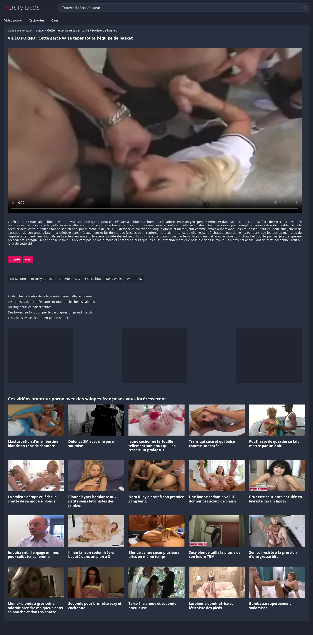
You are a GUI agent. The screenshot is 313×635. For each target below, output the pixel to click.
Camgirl (57, 20)
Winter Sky (134, 279)
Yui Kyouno (18, 279)
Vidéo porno (13, 20)
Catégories (36, 20)
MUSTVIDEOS (22, 7)
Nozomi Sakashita (88, 279)
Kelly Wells (114, 279)
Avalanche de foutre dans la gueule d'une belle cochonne (50, 296)
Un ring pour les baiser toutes (30, 307)
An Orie (64, 279)
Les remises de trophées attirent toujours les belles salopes (51, 302)
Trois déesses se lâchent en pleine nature (38, 318)
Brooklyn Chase (42, 279)
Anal (28, 259)
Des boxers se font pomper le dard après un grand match (50, 312)
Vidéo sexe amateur (20, 30)
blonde (39, 30)
